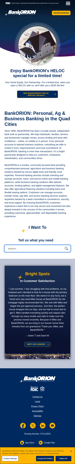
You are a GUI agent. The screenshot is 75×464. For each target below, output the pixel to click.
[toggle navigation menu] (67, 3)
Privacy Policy (37, 408)
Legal (37, 403)
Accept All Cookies (45, 458)
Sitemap (37, 417)
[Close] (71, 451)
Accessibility (37, 412)
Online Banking (60, 13)
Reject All (63, 458)
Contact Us (37, 398)
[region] (37, 455)
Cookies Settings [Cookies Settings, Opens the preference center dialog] (10, 458)
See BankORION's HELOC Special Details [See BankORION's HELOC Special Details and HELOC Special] (36, 94)
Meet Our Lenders (36, 345)
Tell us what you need (35, 241)
